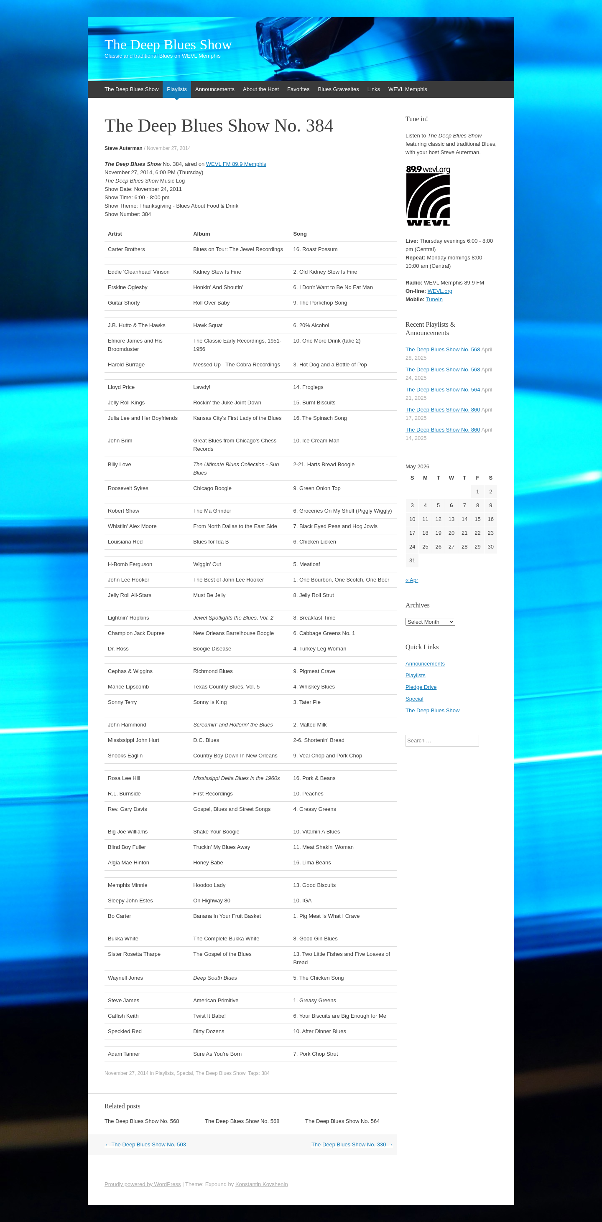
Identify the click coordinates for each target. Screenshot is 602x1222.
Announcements (215, 89)
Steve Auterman (124, 148)
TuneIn (434, 299)
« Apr (412, 580)
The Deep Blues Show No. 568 (142, 1121)
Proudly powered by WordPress (143, 1184)
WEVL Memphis (407, 89)
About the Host (261, 89)
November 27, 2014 (169, 148)
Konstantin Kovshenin (261, 1184)
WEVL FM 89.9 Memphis (236, 164)
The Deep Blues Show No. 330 (352, 1144)
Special (184, 1073)
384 (265, 1073)
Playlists (177, 89)
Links (373, 89)
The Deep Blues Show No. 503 (145, 1144)
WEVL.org (440, 291)
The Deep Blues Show (168, 45)
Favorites (298, 89)
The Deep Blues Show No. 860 (443, 409)
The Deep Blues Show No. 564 (342, 1121)
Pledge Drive (421, 687)
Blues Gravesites (338, 89)
